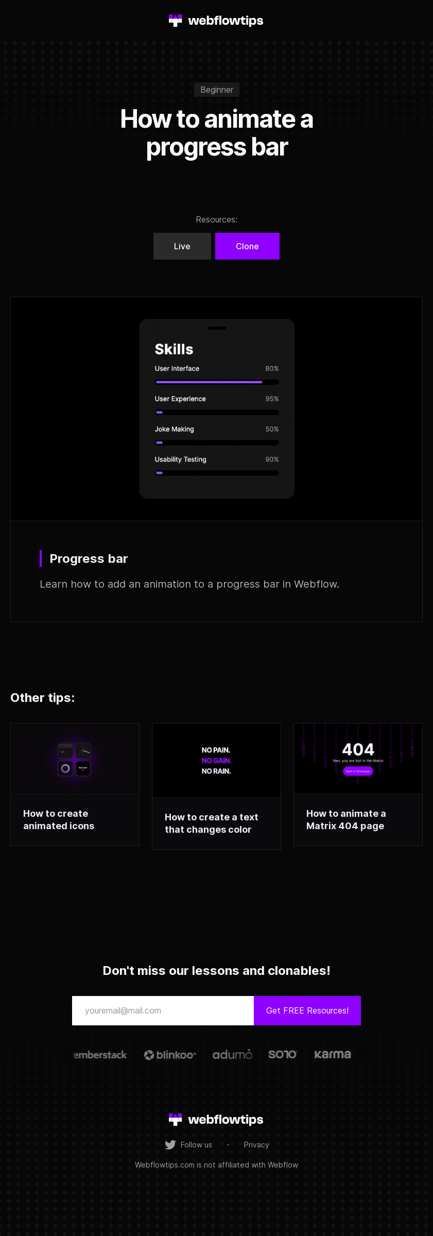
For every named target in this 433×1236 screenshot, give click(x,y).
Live (182, 246)
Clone (247, 246)
